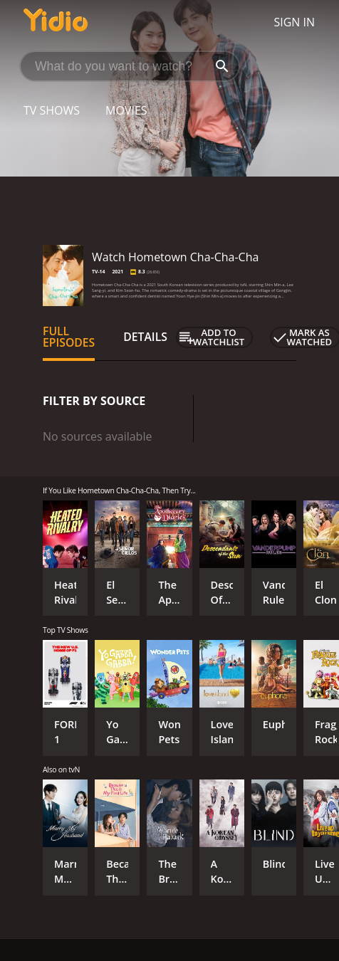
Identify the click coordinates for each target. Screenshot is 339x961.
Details (145, 337)
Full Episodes (69, 336)
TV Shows (52, 110)
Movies (126, 110)
